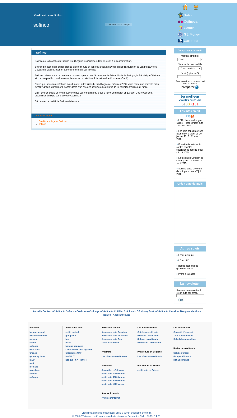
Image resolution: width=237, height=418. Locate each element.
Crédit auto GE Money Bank (139, 311)
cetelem (33, 339)
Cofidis (189, 28)
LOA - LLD (183, 260)
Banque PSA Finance (76, 360)
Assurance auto (121, 315)
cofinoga (34, 346)
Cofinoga (191, 21)
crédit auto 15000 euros (113, 377)
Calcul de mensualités (184, 339)
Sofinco (189, 15)
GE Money (192, 34)
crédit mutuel (72, 332)
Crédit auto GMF (74, 353)
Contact (47, 311)
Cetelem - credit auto (147, 332)
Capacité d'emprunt (183, 332)
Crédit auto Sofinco (64, 311)
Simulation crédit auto (112, 370)
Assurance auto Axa (111, 339)
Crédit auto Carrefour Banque (172, 311)
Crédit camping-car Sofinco (53, 121)
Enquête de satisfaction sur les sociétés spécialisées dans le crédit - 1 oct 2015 (189, 148)
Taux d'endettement (183, 335)
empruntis (35, 349)
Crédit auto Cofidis (111, 311)
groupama (71, 335)
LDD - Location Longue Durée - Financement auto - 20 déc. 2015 (189, 123)
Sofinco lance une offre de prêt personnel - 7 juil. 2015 (189, 171)
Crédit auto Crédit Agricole (79, 349)
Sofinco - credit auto (147, 339)
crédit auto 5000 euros (112, 384)
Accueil (36, 311)
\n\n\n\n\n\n (190, 68)
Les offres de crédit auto (149, 356)
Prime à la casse (186, 274)
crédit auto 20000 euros (113, 373)
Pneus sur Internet (110, 398)
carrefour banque (38, 335)
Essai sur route (186, 255)
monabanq (35, 370)
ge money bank (37, 356)
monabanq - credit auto (149, 342)
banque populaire (74, 346)
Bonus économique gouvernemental (187, 267)
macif (68, 342)
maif (32, 363)
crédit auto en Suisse (148, 370)
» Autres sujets (44, 115)
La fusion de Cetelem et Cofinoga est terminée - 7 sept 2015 (189, 161)
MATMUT (70, 356)
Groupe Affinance (182, 356)
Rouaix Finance (181, 360)
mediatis (34, 367)
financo (33, 353)
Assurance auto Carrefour (114, 332)
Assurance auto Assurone (114, 335)
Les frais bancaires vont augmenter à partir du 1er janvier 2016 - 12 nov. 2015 (189, 135)
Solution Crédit (180, 353)
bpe (67, 339)
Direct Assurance (110, 342)
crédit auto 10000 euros (113, 380)
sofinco (42, 124)
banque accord (37, 332)
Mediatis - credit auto (148, 335)
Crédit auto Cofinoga (88, 311)
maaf (32, 360)
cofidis (33, 342)
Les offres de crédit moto (114, 356)
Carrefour (191, 40)
